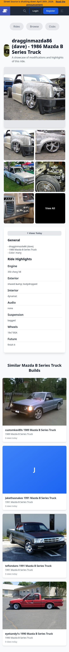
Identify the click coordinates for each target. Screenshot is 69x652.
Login (35, 10)
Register (50, 10)
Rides (16, 26)
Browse (34, 26)
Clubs (52, 26)
